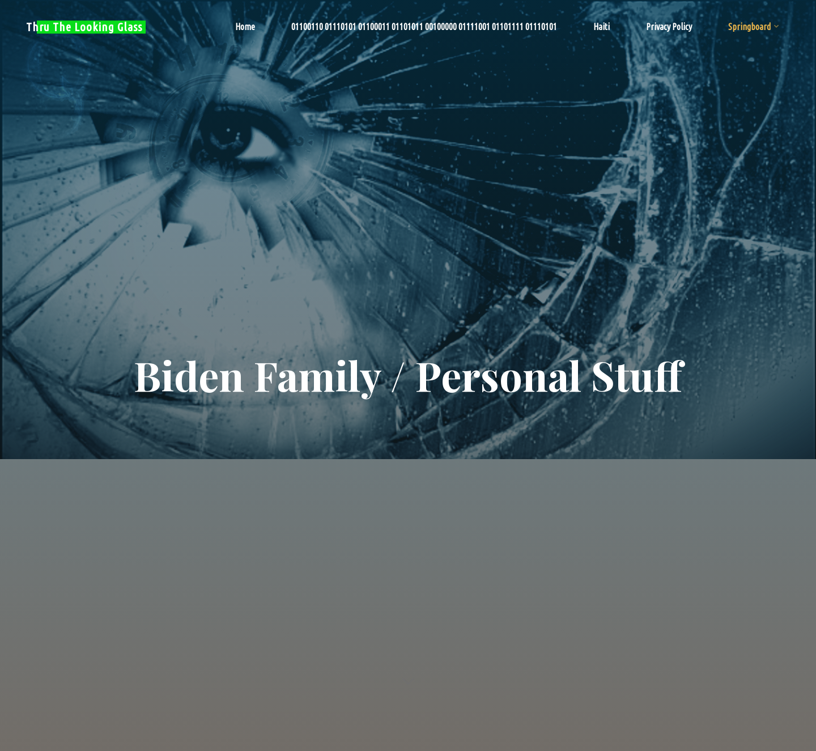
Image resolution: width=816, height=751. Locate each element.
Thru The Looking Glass (84, 26)
